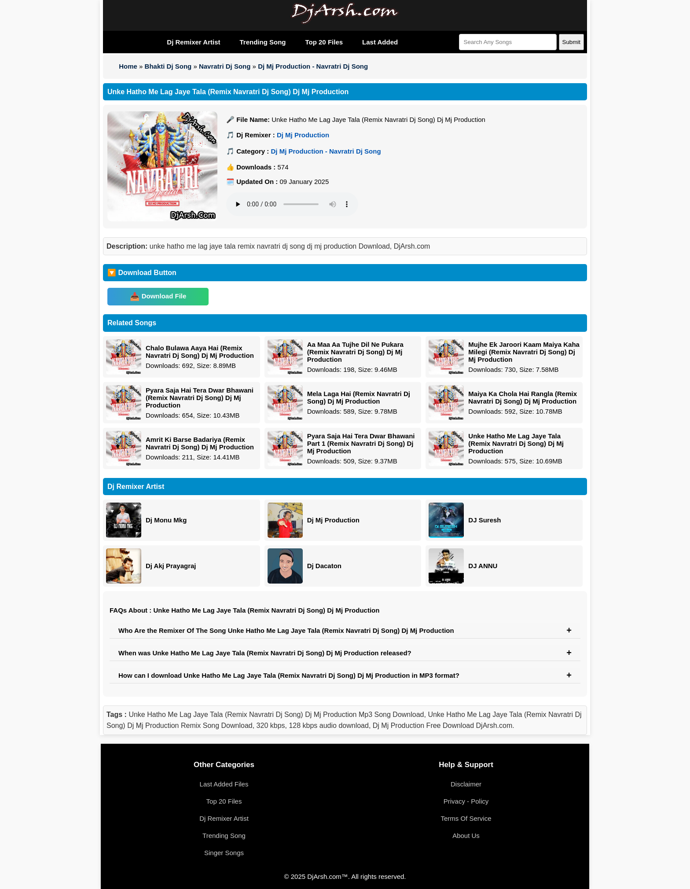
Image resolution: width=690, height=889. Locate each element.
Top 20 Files (324, 42)
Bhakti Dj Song (168, 66)
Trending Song (262, 42)
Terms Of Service (465, 818)
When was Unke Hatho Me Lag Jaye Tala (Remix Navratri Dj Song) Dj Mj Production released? (264, 653)
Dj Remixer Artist (193, 42)
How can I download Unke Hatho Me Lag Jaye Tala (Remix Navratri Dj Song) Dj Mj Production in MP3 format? (288, 675)
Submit (571, 42)
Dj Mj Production (303, 135)
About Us (466, 835)
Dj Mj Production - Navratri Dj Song (313, 66)
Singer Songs (224, 852)
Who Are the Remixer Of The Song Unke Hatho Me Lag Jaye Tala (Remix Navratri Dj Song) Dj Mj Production (286, 630)
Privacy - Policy (466, 801)
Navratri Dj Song (225, 66)
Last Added (380, 42)
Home (128, 66)
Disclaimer (466, 784)
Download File (164, 296)
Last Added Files (224, 784)
